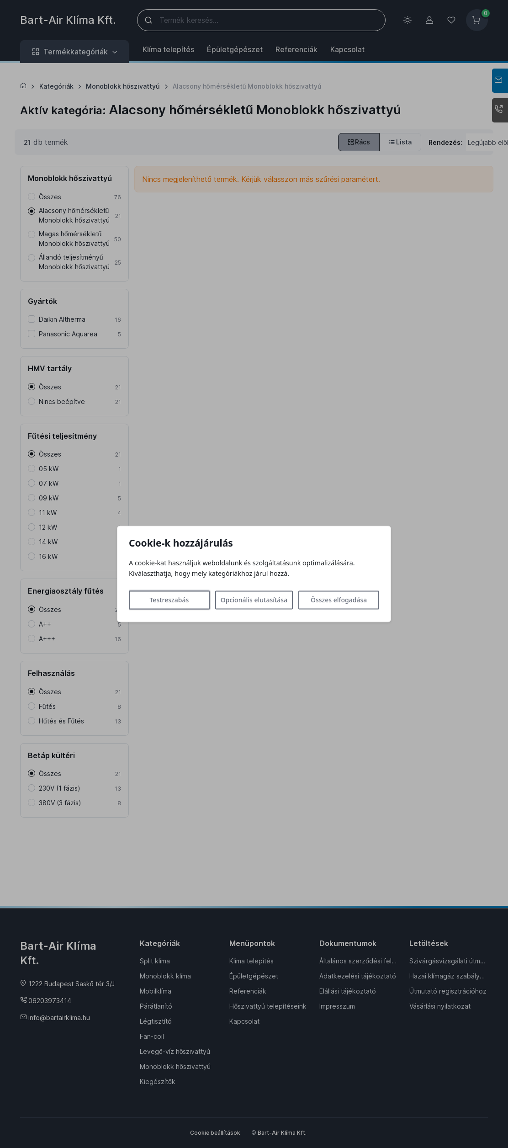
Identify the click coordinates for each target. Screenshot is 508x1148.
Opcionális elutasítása (254, 600)
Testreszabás (169, 600)
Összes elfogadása (339, 600)
